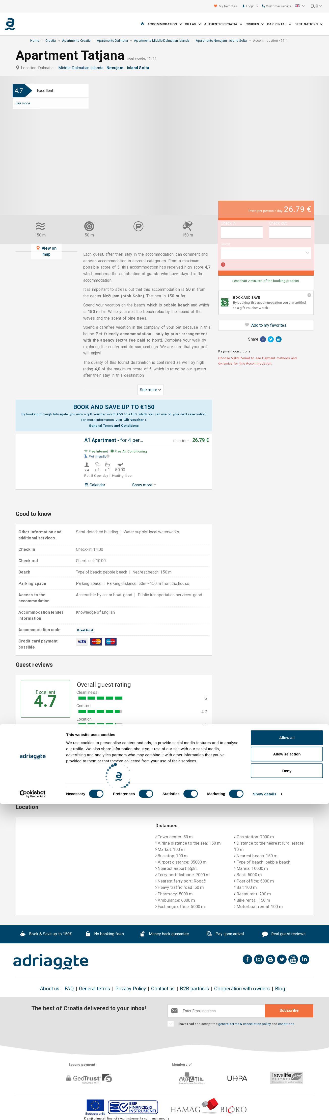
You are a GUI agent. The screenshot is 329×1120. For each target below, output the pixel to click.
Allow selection (286, 1070)
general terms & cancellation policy (244, 1024)
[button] (300, 6)
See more (23, 103)
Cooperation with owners (242, 989)
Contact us (163, 989)
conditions (286, 1024)
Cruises (254, 24)
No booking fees (104, 935)
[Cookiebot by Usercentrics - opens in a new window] (33, 1110)
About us (50, 989)
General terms (94, 989)
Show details (265, 1110)
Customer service (276, 6)
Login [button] (252, 6)
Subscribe (289, 1010)
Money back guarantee (164, 935)
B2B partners (194, 989)
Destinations (308, 24)
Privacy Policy (130, 989)
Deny (287, 1087)
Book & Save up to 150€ (46, 935)
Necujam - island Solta (128, 67)
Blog (280, 989)
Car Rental (279, 24)
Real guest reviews (284, 935)
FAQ (69, 989)
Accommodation (164, 24)
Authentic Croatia (223, 24)
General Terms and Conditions (114, 425)
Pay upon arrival (225, 935)
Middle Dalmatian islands (81, 67)
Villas (193, 24)
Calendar (94, 485)
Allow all (287, 1054)
